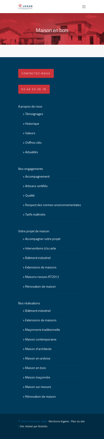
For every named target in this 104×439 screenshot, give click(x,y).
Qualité (30, 195)
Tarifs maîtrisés (35, 214)
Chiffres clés (33, 142)
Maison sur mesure (38, 386)
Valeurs (30, 133)
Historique (32, 123)
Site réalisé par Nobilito (33, 426)
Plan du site (78, 421)
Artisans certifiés (36, 185)
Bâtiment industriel (38, 257)
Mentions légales (59, 421)
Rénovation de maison (40, 286)
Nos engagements (30, 168)
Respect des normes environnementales (53, 204)
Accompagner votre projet (42, 238)
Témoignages (34, 113)
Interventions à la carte (40, 248)
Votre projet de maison (33, 231)
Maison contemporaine (41, 339)
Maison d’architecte (38, 348)
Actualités (31, 152)
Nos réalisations (29, 303)
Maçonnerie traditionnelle (42, 329)
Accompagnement (37, 176)
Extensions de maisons (41, 267)
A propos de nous (30, 106)
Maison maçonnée (37, 377)
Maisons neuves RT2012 (42, 276)
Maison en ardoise (37, 358)
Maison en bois (35, 367)
